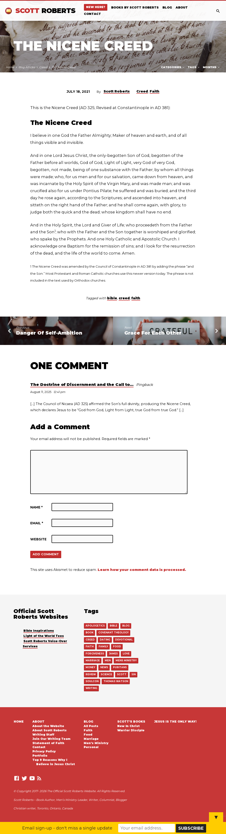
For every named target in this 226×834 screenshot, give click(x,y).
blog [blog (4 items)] (125, 626)
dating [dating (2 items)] (105, 639)
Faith (154, 91)
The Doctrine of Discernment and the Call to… (82, 384)
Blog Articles (26, 67)
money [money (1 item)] (90, 667)
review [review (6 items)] (91, 674)
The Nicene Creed (63, 67)
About (182, 7)
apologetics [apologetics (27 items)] (95, 626)
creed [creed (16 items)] (90, 639)
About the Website (48, 725)
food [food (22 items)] (117, 646)
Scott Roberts (117, 91)
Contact (92, 14)
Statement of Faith (48, 742)
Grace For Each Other (153, 333)
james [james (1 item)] (113, 653)
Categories (173, 67)
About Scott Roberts (49, 730)
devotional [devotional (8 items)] (123, 639)
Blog (167, 7)
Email (36, 523)
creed (124, 298)
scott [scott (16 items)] (121, 674)
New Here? (95, 7)
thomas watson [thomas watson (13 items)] (116, 681)
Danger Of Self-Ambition (49, 333)
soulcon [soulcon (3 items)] (92, 681)
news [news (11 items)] (104, 667)
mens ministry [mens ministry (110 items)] (125, 660)
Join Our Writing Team (51, 738)
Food (88, 734)
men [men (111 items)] (107, 660)
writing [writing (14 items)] (91, 688)
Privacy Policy (44, 751)
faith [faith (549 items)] (90, 646)
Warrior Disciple (130, 730)
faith (135, 298)
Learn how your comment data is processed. (142, 570)
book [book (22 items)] (89, 632)
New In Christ (128, 725)
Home (10, 67)
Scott (45, 11)
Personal (91, 746)
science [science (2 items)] (106, 674)
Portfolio (39, 755)
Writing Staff (43, 734)
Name (36, 507)
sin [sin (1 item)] (133, 674)
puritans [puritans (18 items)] (119, 667)
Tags (194, 67)
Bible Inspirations (38, 631)
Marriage (91, 738)
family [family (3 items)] (103, 646)
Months (211, 67)
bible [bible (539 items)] (113, 626)
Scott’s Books (131, 721)
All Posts (91, 725)
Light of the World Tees (43, 636)
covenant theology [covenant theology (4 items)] (113, 632)
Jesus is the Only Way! (175, 721)
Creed (43, 67)
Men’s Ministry (96, 742)
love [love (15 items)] (125, 653)
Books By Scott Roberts (135, 7)
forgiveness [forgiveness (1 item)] (95, 653)
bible (112, 298)
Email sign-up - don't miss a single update (67, 828)
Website (38, 539)
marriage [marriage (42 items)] (93, 660)
